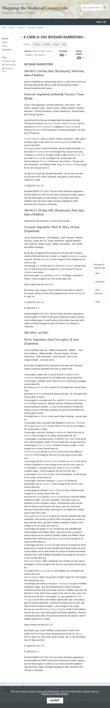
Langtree (60, 481)
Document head (38, 51)
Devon (28, 339)
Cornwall (29, 227)
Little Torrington (58, 609)
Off (62, 55)
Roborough (35, 452)
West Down (70, 439)
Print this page (9, 65)
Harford (39, 394)
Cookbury (69, 400)
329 (44, 332)
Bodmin (27, 435)
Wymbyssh (62, 71)
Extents (47, 44)
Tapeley (34, 577)
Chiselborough (59, 142)
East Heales (45, 571)
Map (64, 44)
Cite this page (8, 61)
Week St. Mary (60, 227)
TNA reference (39, 55)
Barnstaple (42, 474)
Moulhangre (64, 583)
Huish (38, 387)
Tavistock (28, 455)
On (66, 55)
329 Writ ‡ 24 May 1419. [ (40, 210)
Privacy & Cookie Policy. (55, 694)
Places (4, 46)
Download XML (7, 70)
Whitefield (51, 545)
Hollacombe (61, 432)
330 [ (33, 332)
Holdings (28, 55)
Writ (98, 273)
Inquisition (100, 281)
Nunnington (72, 123)
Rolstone (68, 468)
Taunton (70, 94)
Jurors (48, 51)
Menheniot (74, 256)
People (4, 42)
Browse (11, 27)
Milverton (36, 130)
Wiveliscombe (42, 152)
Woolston (28, 272)
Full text (27, 44)
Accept (55, 700)
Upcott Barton (41, 426)
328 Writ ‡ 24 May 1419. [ (40, 71)
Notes (98, 302)
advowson (45, 259)
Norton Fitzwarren (54, 123)
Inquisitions (21, 27)
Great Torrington (58, 339)
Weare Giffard (55, 490)
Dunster (77, 155)
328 (51, 284)
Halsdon (44, 416)
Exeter (63, 381)
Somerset (30, 94)
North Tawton (52, 461)
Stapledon (70, 423)
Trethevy (57, 275)
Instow (39, 497)
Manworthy (69, 127)
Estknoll (69, 266)
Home (4, 27)
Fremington (36, 561)
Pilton (51, 529)
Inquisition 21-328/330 (35, 27)
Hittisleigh (65, 426)
